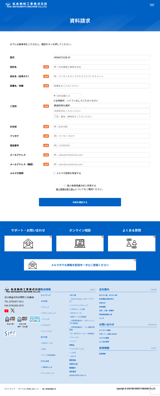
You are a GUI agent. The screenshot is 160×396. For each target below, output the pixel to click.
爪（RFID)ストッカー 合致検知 (82, 335)
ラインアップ (46, 297)
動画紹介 (72, 370)
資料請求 (72, 374)
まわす (73, 358)
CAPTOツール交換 (78, 311)
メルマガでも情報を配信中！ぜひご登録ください (71, 266)
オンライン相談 (105, 332)
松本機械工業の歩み (106, 301)
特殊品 (71, 347)
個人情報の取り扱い (65, 189)
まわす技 (44, 339)
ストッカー (75, 339)
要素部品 (72, 362)
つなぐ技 (72, 297)
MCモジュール (76, 315)
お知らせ (102, 305)
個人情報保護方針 (54, 391)
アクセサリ (46, 327)
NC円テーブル (47, 345)
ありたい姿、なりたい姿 (108, 297)
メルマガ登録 (104, 339)
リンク (101, 320)
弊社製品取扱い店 (106, 316)
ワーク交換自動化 (49, 357)
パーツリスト (47, 333)
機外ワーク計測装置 (78, 319)
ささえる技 (45, 363)
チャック (45, 309)
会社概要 (102, 309)
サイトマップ (10, 391)
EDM (44, 351)
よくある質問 (104, 343)
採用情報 (102, 355)
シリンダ (45, 321)
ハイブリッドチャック (79, 307)
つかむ (73, 355)
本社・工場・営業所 (106, 312)
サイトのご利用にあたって (31, 391)
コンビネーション (77, 351)
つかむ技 (44, 303)
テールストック (48, 375)
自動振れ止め (47, 369)
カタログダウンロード (77, 377)
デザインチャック (49, 315)
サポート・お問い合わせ (108, 336)
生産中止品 (73, 366)
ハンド (73, 343)
